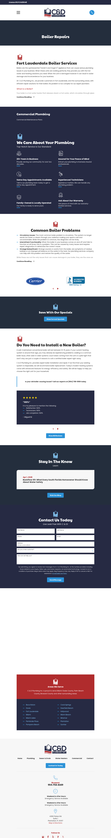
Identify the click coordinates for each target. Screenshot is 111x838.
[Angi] (68, 759)
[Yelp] (53, 759)
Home (20, 681)
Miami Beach (66, 637)
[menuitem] (55, 120)
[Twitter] (63, 759)
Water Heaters (61, 681)
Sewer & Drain (45, 681)
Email (58, 537)
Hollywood (65, 634)
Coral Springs (66, 627)
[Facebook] (48, 759)
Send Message (55, 580)
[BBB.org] (58, 759)
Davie (28, 630)
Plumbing (31, 681)
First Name (21, 530)
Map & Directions (55, 745)
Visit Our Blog (55, 495)
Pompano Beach (32, 647)
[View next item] (58, 289)
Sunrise (63, 647)
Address (20, 543)
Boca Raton (30, 627)
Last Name (60, 530)
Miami (28, 637)
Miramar (64, 640)
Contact (90, 681)
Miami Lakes (31, 640)
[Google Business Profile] (43, 759)
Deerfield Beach (67, 630)
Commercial (77, 681)
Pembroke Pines (32, 643)
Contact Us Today (55, 688)
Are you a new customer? (26, 550)
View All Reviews (55, 436)
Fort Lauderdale (32, 634)
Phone (20, 537)
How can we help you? (25, 556)
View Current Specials (55, 319)
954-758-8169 (55, 706)
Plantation (65, 643)
